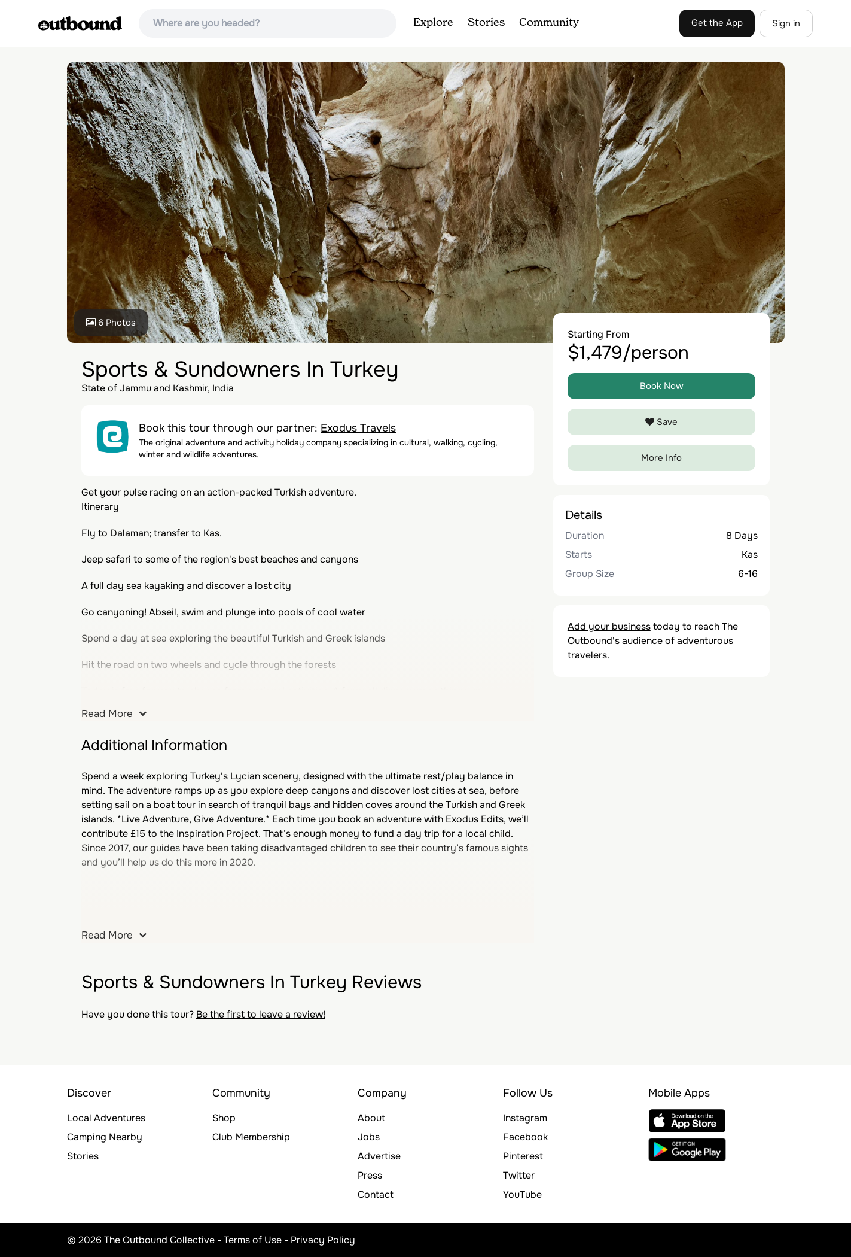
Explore (433, 22)
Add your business (609, 626)
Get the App (717, 23)
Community (549, 22)
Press (370, 1175)
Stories (486, 22)
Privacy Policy (323, 1240)
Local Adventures (106, 1118)
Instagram (525, 1118)
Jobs (369, 1137)
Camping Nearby (104, 1137)
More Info (661, 458)
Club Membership (251, 1137)
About (371, 1118)
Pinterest (523, 1156)
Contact (376, 1194)
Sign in (786, 23)
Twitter (519, 1175)
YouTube (522, 1194)
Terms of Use (253, 1240)
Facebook (525, 1137)
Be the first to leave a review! (260, 1014)
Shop (224, 1118)
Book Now (662, 386)
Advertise (379, 1156)
